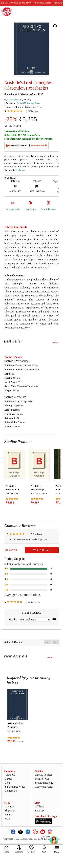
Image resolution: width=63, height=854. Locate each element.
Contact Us (11, 790)
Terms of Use (42, 778)
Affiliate (39, 806)
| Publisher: (22, 103)
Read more (20, 170)
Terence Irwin (14, 99)
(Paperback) (10, 94)
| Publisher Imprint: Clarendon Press (23, 106)
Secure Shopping (44, 782)
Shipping (9, 810)
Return (8, 814)
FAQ (7, 818)
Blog (7, 782)
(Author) (26, 99)
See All (56, 342)
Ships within (22, 135)
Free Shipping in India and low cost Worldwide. (28, 138)
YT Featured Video (15, 786)
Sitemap (39, 810)
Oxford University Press (28, 103)
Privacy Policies (43, 774)
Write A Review (41, 550)
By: (12, 99)
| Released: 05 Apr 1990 (30, 94)
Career (8, 778)
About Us (10, 774)
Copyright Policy (44, 786)
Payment (9, 806)
